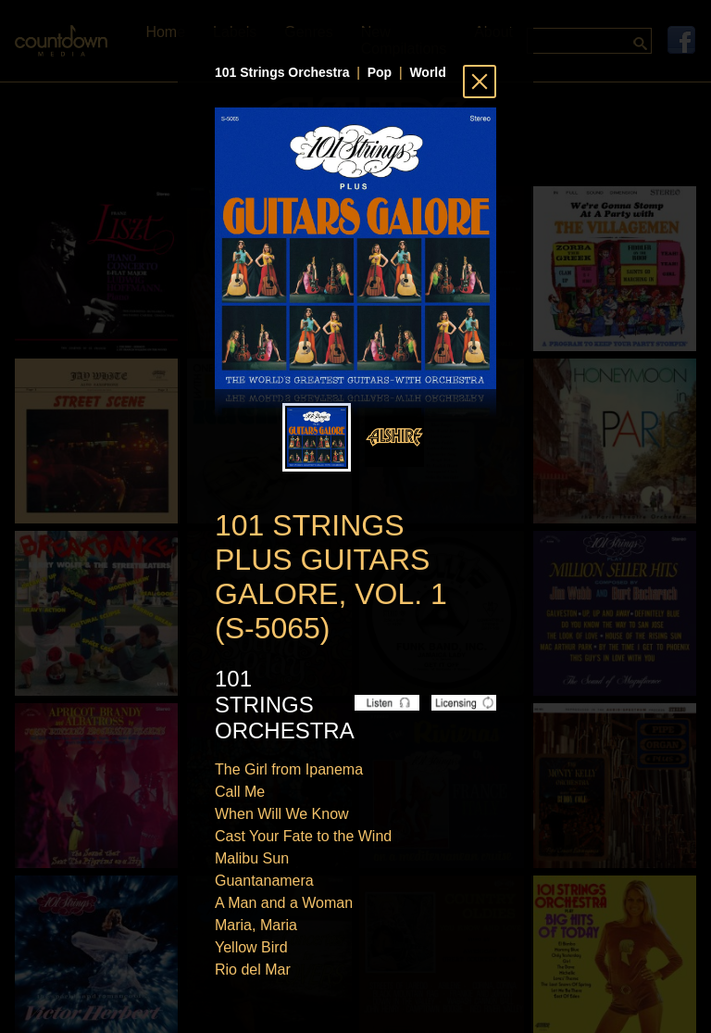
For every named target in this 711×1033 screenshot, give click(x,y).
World (427, 72)
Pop (380, 72)
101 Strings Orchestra (282, 72)
